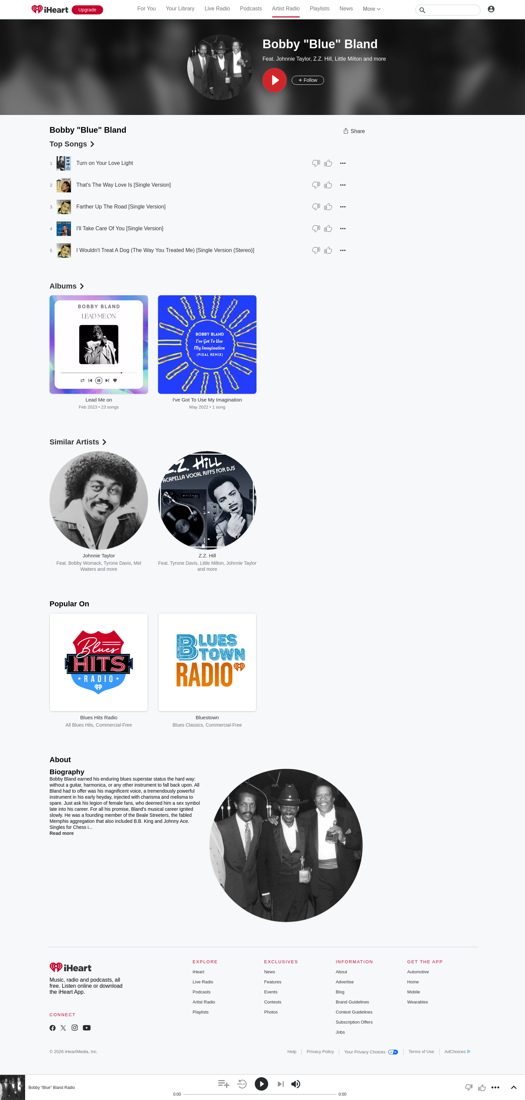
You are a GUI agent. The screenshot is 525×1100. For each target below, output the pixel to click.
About (341, 971)
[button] (274, 80)
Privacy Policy (320, 1051)
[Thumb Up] (328, 163)
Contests (272, 1001)
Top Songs (73, 144)
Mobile (413, 991)
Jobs (340, 1032)
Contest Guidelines (354, 1012)
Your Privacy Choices (371, 1051)
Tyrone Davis (117, 563)
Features (272, 981)
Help (292, 1051)
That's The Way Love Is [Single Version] (123, 185)
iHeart (198, 971)
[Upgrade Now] (87, 9)
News (346, 8)
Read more (62, 833)
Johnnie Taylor (293, 59)
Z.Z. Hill (322, 59)
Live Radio (217, 8)
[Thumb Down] (316, 163)
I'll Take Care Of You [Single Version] (119, 228)
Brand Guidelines (352, 1001)
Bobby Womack (84, 563)
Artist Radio (286, 8)
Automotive (418, 971)
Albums (67, 286)
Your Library (180, 8)
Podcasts (251, 8)
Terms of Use (421, 1051)
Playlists (319, 8)
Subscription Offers (354, 1022)
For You (146, 8)
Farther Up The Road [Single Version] (121, 206)
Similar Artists (79, 442)
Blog (340, 991)
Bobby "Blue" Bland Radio (51, 1087)
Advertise (345, 981)
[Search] (447, 10)
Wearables (417, 1001)
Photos (271, 1012)
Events (271, 991)
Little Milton (348, 59)
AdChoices (457, 1051)
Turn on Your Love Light (104, 163)
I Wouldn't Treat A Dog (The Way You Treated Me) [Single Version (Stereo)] (165, 250)
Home (413, 981)
